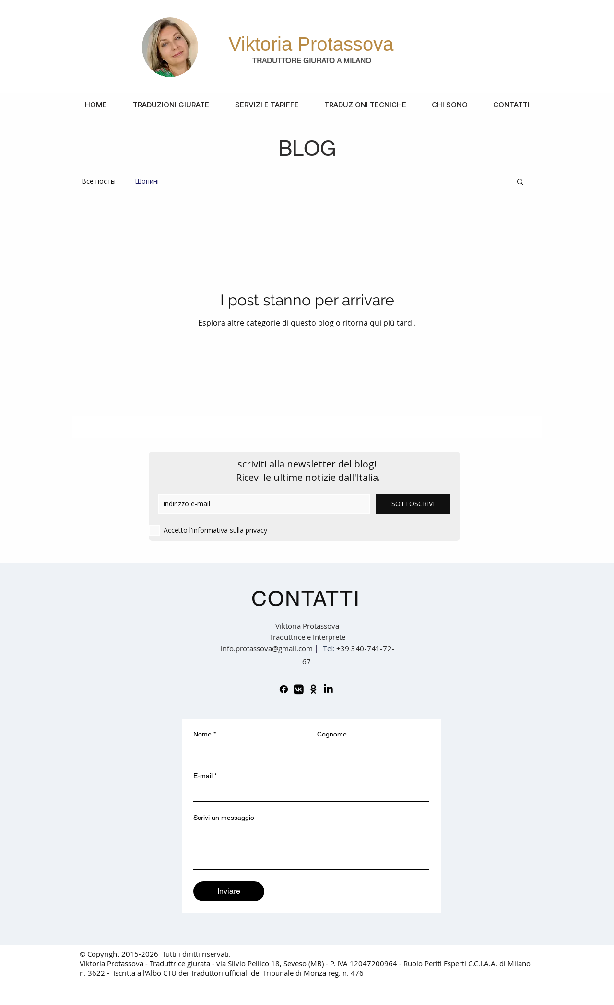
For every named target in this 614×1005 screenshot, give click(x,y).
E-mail (205, 776)
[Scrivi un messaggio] (311, 847)
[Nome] (246, 751)
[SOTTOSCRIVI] (413, 504)
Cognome (332, 734)
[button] (520, 182)
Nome (204, 734)
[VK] (298, 689)
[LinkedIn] (328, 689)
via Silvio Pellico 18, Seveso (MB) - (273, 963)
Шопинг (147, 181)
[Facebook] (283, 689)
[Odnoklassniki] (313, 689)
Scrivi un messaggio (223, 817)
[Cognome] (370, 751)
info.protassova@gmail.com (267, 648)
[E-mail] (308, 792)
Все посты (99, 181)
